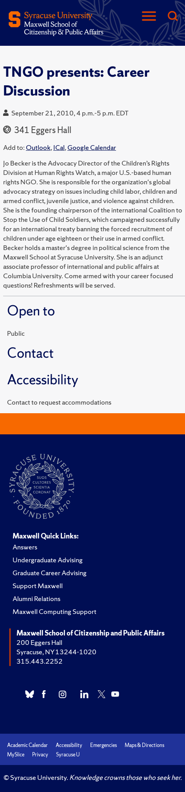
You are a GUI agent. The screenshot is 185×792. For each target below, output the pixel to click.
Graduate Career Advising (50, 572)
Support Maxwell (38, 585)
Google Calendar (91, 147)
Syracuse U (68, 754)
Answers (25, 546)
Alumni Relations (36, 598)
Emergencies (103, 745)
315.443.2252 (39, 661)
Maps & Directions (144, 745)
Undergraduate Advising (48, 559)
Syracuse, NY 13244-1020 (56, 651)
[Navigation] (149, 16)
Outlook (38, 147)
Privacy (40, 754)
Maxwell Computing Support (54, 611)
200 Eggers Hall (39, 642)
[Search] (172, 16)
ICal (59, 147)
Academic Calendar (27, 745)
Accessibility (69, 745)
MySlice (15, 754)
